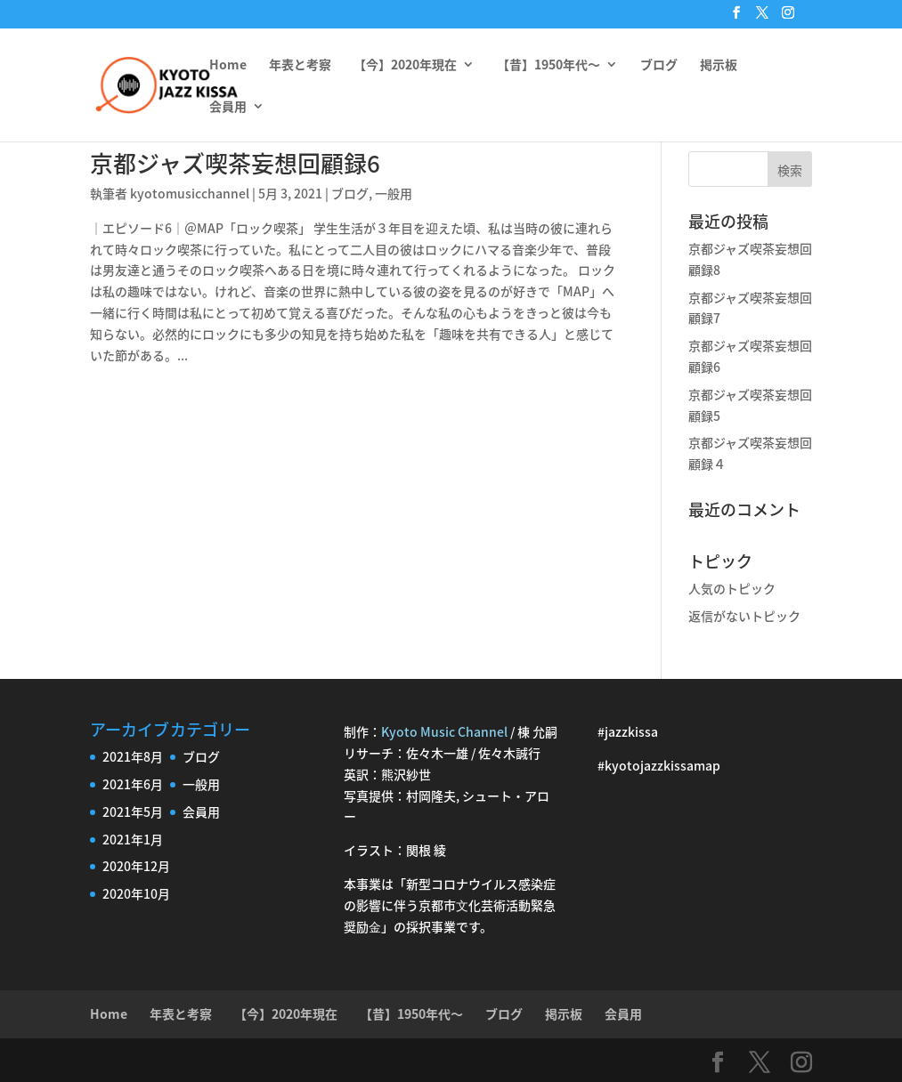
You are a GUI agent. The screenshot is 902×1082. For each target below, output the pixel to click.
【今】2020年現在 (405, 65)
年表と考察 (300, 65)
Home (228, 65)
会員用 (228, 107)
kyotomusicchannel (189, 193)
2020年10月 (136, 893)
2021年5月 (132, 811)
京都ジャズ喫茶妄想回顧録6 (235, 163)
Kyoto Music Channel (444, 731)
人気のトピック (732, 588)
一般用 (393, 193)
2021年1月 (132, 839)
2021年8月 (132, 756)
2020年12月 (136, 866)
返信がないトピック (744, 616)
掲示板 (718, 65)
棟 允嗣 (537, 731)
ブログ (659, 65)
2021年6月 (132, 784)
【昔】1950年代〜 (548, 65)
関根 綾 (426, 850)
